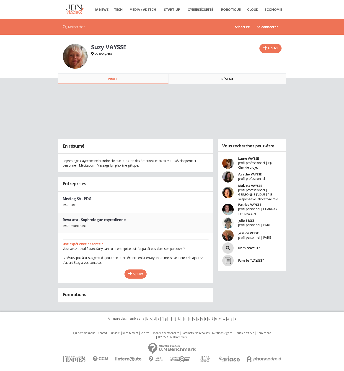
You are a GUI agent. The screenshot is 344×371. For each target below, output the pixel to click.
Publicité (115, 333)
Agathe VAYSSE (250, 174)
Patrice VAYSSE (249, 204)
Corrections (264, 333)
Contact (102, 333)
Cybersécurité (200, 9)
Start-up (172, 9)
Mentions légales (222, 333)
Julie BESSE (246, 220)
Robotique (231, 9)
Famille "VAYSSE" (251, 260)
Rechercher (76, 26)
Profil (113, 79)
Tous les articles (244, 333)
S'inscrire (242, 26)
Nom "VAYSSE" (249, 248)
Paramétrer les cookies (196, 333)
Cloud (253, 9)
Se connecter (267, 26)
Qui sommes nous (84, 333)
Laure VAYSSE (248, 158)
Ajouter (273, 48)
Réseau (227, 79)
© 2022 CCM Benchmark (172, 337)
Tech (118, 9)
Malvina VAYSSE (250, 185)
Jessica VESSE (248, 233)
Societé (144, 333)
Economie (273, 9)
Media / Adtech (142, 9)
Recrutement (130, 333)
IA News (102, 9)
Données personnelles (165, 333)
